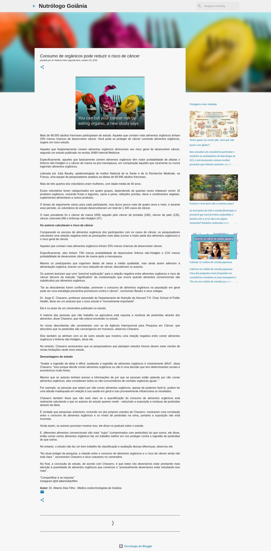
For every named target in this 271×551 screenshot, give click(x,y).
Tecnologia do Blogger (135, 546)
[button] (42, 67)
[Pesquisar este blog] (221, 6)
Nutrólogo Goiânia (63, 6)
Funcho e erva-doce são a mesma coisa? (212, 203)
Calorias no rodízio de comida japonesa (211, 262)
